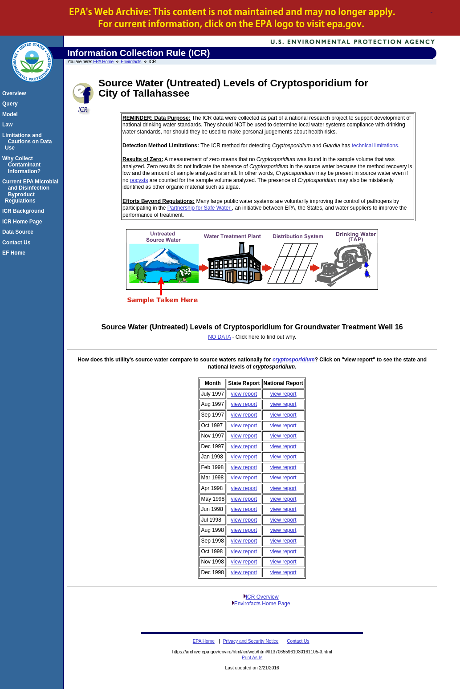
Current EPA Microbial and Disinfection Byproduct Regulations (31, 191)
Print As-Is (252, 657)
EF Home (15, 253)
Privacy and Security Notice (251, 641)
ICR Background (24, 211)
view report (244, 394)
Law (8, 125)
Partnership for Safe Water (199, 208)
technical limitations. (375, 145)
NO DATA (219, 337)
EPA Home (103, 61)
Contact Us (17, 242)
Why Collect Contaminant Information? (23, 164)
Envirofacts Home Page (262, 603)
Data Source (19, 232)
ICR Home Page (23, 222)
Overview (15, 93)
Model (11, 114)
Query (11, 104)
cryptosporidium (294, 360)
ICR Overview (262, 597)
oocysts (139, 180)
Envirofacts (131, 61)
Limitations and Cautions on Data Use (28, 141)
